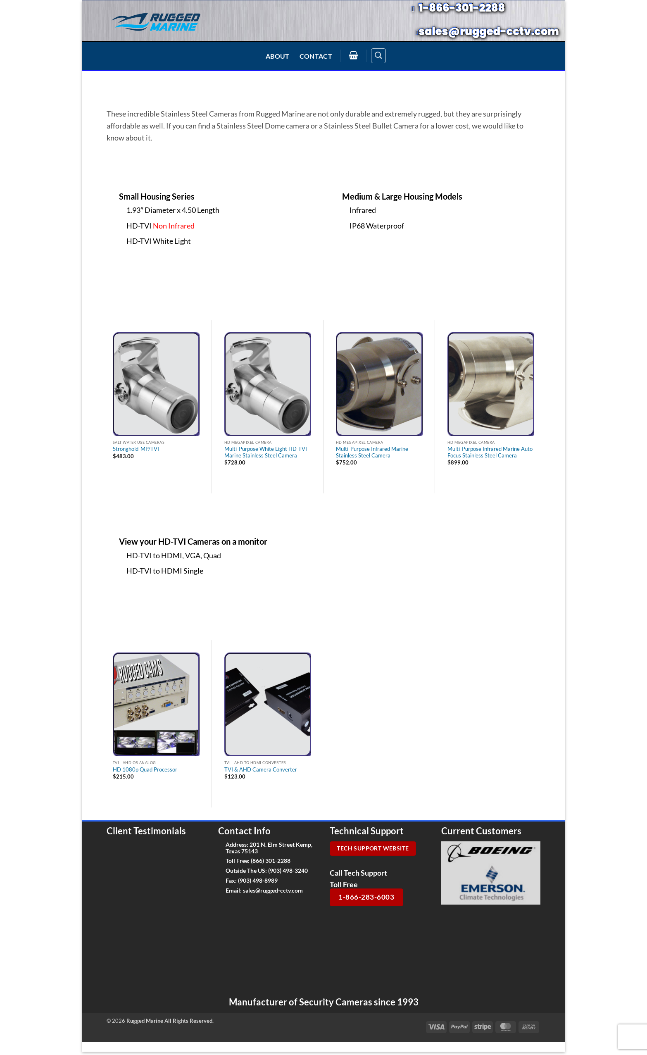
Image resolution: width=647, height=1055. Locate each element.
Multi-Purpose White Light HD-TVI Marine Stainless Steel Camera (265, 452)
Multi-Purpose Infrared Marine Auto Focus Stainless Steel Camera (490, 452)
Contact (316, 56)
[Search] (378, 55)
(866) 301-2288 (270, 860)
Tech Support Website (373, 848)
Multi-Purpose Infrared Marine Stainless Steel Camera (372, 452)
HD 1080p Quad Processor (145, 770)
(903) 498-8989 (258, 880)
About (278, 56)
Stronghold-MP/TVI (136, 449)
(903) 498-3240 (288, 870)
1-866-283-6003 (366, 897)
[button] (354, 55)
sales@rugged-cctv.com (273, 890)
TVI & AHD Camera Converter (260, 770)
